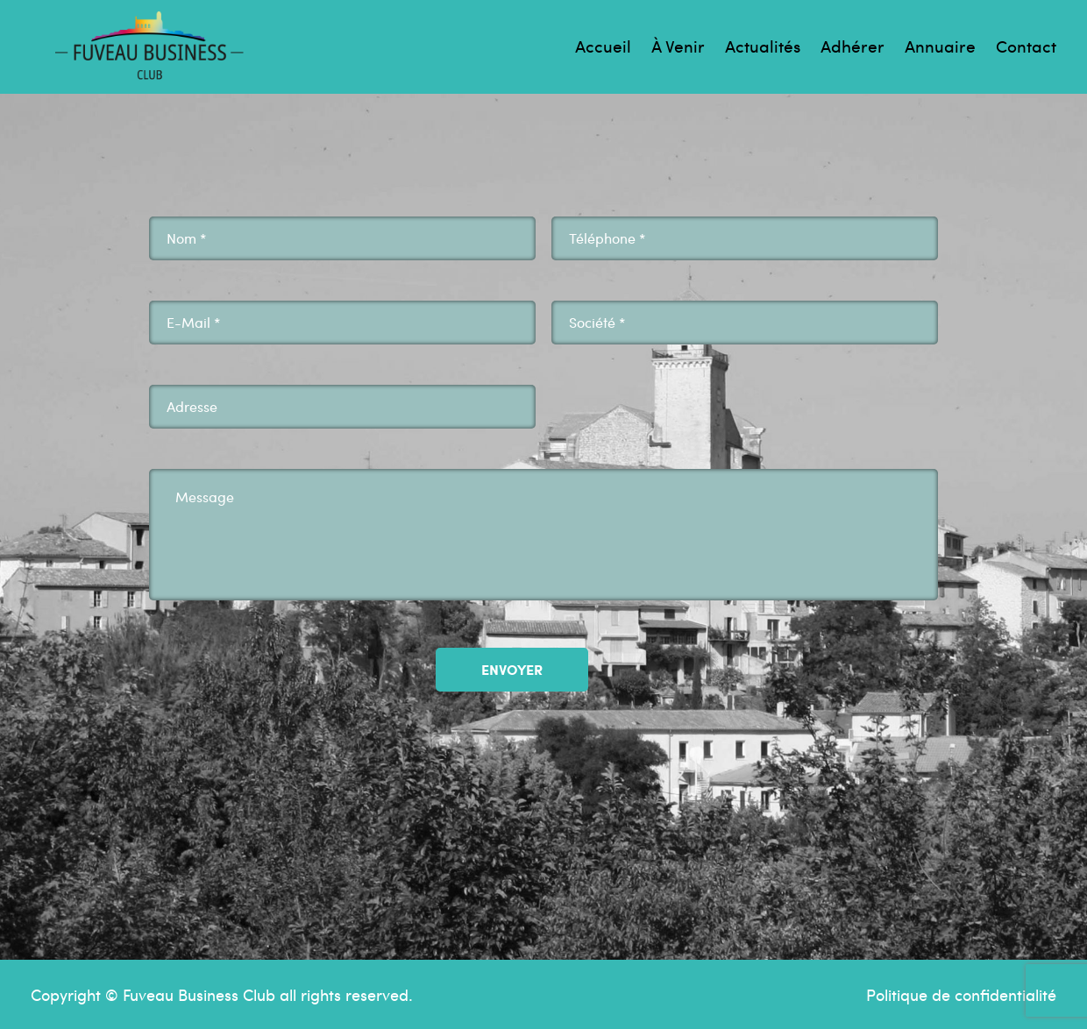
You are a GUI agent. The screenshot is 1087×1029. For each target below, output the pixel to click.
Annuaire (940, 46)
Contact (1026, 46)
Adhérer (853, 46)
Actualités (762, 46)
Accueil (603, 46)
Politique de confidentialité (961, 994)
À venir (678, 46)
